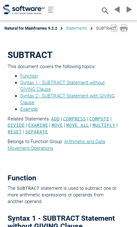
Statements (76, 28)
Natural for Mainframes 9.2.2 (30, 28)
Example (29, 109)
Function (29, 76)
